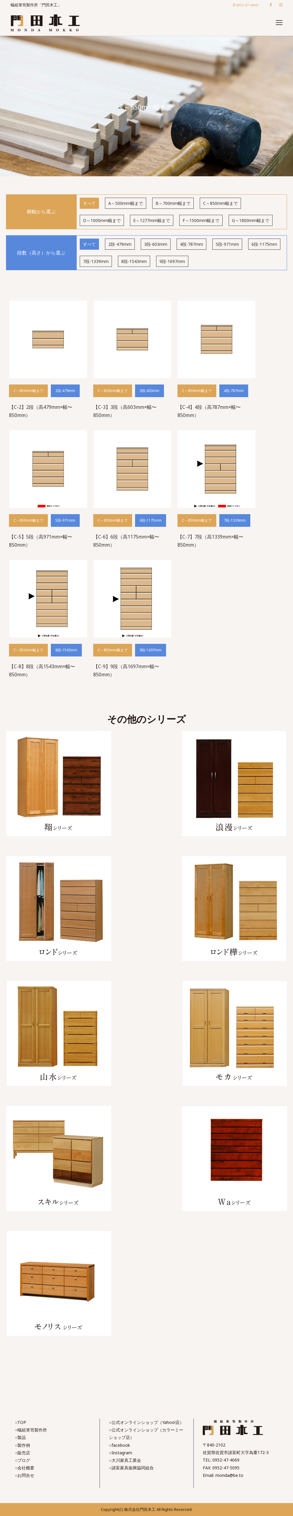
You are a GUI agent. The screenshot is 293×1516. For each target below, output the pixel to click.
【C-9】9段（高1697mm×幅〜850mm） (126, 670)
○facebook (119, 1445)
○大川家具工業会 (125, 1460)
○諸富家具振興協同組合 (131, 1468)
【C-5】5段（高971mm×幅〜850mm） (40, 540)
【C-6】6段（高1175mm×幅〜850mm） (126, 540)
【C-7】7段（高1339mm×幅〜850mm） (210, 540)
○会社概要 (24, 1468)
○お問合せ (24, 1475)
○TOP (20, 1422)
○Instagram (120, 1453)
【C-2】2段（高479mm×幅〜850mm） (40, 411)
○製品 (20, 1437)
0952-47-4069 (225, 1460)
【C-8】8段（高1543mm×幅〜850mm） (42, 670)
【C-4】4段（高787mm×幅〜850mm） (209, 411)
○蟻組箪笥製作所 (31, 1430)
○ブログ (22, 1460)
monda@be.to (229, 1475)
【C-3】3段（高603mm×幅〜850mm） (124, 411)
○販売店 (22, 1453)
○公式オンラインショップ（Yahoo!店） (146, 1422)
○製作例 (22, 1445)
